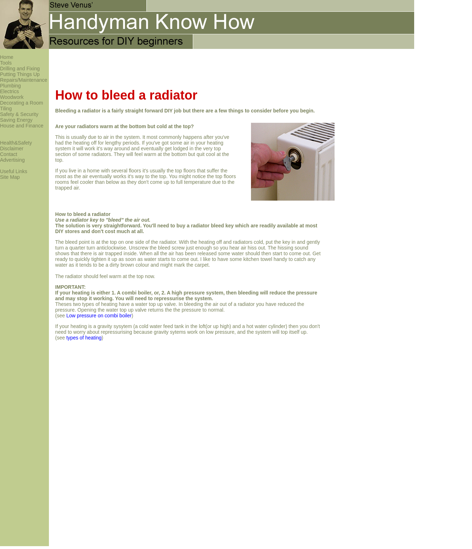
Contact (8, 154)
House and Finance (21, 126)
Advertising (12, 160)
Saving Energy (16, 120)
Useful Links (13, 171)
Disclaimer (11, 148)
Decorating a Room (21, 103)
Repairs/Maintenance (23, 80)
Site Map (10, 177)
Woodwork (12, 97)
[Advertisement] (179, 65)
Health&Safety (16, 143)
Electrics (9, 91)
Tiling (6, 108)
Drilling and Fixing (20, 68)
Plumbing (10, 86)
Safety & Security (19, 114)
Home (6, 57)
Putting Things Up (20, 74)
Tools (6, 63)
